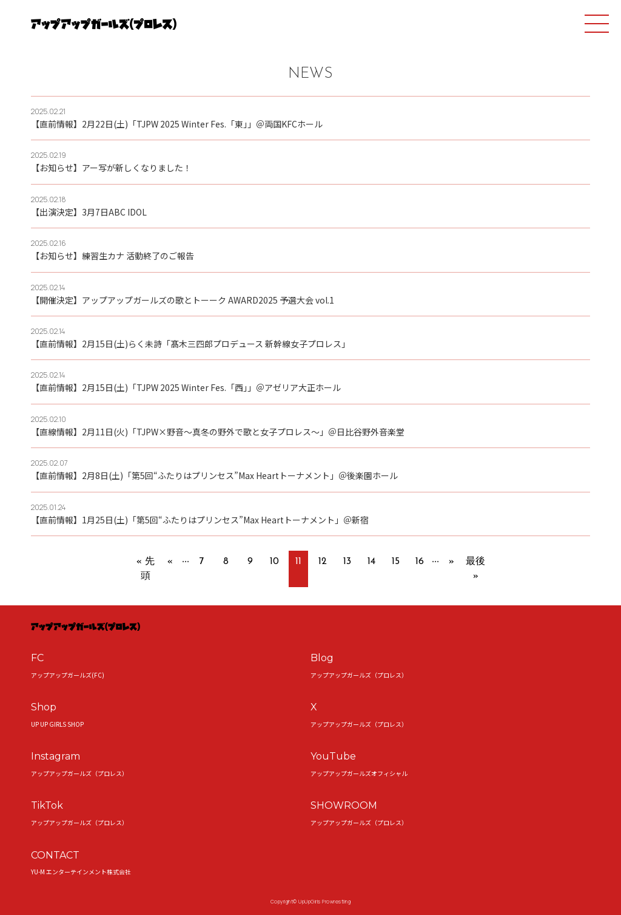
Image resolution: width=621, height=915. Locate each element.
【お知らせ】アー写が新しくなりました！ (111, 168)
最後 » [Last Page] (475, 569)
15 (396, 561)
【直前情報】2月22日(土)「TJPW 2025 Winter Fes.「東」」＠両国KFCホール (177, 124)
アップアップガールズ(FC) (67, 674)
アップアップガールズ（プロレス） (359, 674)
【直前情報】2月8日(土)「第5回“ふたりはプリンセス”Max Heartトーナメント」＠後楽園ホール (214, 475)
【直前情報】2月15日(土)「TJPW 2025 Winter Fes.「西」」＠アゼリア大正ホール (186, 387)
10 (274, 561)
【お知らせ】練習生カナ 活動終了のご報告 (112, 256)
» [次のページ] (451, 561)
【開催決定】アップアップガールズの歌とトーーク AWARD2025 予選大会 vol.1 (182, 300)
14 (371, 561)
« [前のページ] (170, 561)
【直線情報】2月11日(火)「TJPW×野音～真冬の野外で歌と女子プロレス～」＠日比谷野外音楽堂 (217, 432)
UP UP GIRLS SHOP (57, 724)
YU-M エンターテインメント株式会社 (81, 871)
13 (347, 561)
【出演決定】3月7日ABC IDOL (89, 212)
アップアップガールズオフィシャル (359, 773)
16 (419, 561)
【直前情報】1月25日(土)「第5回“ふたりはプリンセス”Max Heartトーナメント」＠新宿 (200, 520)
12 (322, 561)
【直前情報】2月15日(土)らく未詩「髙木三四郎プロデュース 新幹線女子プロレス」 (190, 344)
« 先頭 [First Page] (145, 569)
